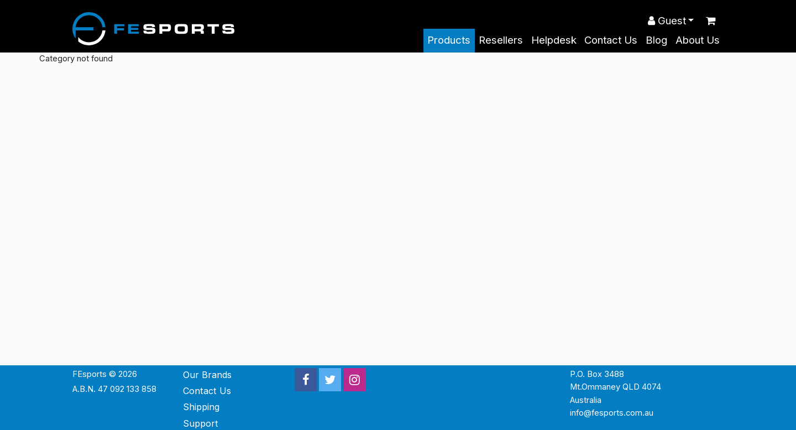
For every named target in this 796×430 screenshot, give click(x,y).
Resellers (501, 40)
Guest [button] (667, 20)
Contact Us (610, 40)
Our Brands (207, 374)
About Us (697, 40)
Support (200, 423)
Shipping (201, 406)
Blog (656, 40)
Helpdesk (554, 40)
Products (448, 40)
